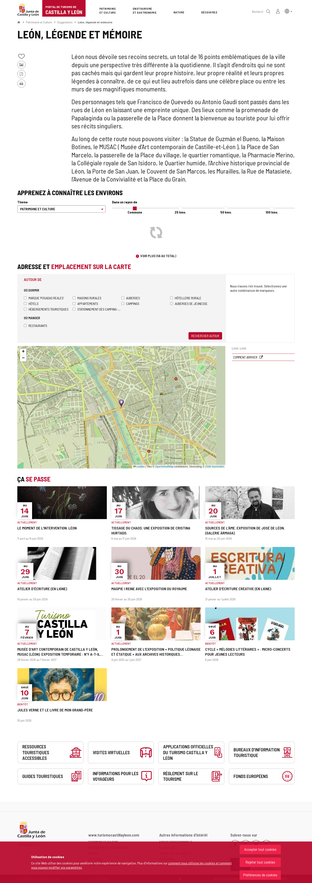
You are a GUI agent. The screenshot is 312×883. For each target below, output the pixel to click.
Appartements (85, 303)
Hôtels (31, 303)
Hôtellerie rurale (185, 298)
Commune (135, 212)
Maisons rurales (87, 298)
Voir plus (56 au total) (158, 256)
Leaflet (138, 466)
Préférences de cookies (260, 874)
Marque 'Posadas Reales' (44, 298)
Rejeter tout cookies (260, 862)
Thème (22, 202)
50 (226, 212)
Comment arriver (245, 357)
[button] (288, 11)
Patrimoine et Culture (39, 22)
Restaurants (35, 326)
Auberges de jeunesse (189, 303)
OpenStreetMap (164, 466)
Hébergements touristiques (46, 309)
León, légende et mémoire (95, 22)
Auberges (130, 298)
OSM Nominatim (214, 466)
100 (272, 212)
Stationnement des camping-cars (97, 309)
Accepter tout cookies (260, 849)
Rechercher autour (205, 336)
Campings (130, 303)
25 (180, 212)
